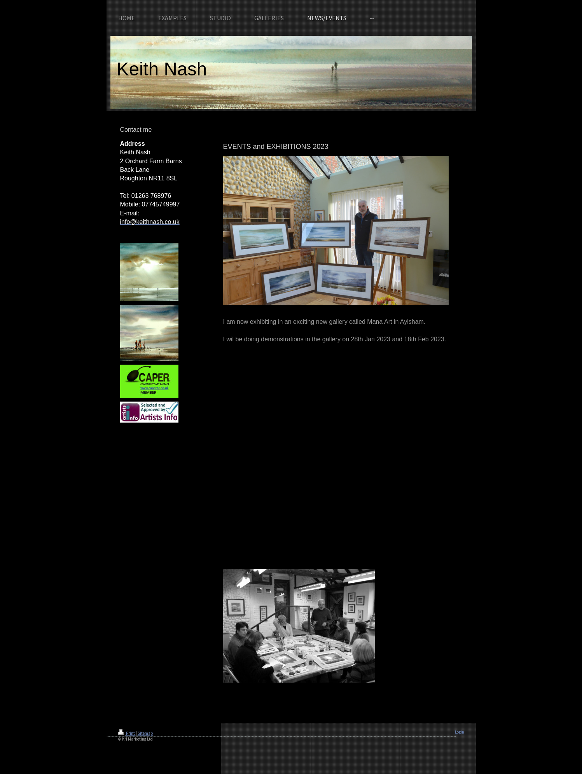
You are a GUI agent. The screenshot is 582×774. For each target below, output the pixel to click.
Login (459, 732)
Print (127, 733)
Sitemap (145, 733)
